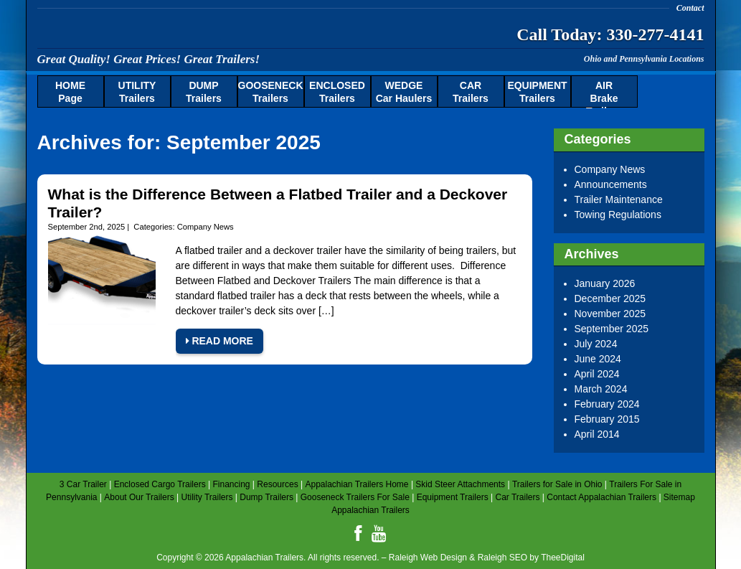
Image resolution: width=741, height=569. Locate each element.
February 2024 (607, 404)
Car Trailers (517, 497)
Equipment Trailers (453, 497)
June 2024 (598, 359)
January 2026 (605, 283)
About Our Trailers (139, 497)
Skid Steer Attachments (460, 484)
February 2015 (607, 419)
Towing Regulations (618, 214)
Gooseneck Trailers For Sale (355, 497)
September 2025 (612, 328)
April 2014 (597, 434)
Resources (277, 484)
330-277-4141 (655, 34)
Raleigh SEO (502, 557)
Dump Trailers (266, 497)
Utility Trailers (206, 497)
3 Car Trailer (83, 484)
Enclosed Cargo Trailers (160, 484)
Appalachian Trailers (177, 32)
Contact (690, 8)
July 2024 (596, 343)
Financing (231, 484)
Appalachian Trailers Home (356, 484)
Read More (219, 341)
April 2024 (597, 374)
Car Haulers (404, 92)
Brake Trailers (604, 94)
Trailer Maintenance (619, 199)
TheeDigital (563, 557)
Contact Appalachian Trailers (601, 497)
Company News (205, 226)
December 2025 (610, 298)
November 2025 (610, 313)
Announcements (611, 184)
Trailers (137, 92)
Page (70, 92)
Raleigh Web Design (428, 557)
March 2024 (601, 389)
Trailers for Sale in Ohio (557, 484)
